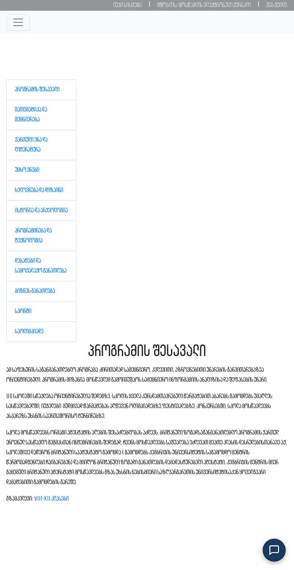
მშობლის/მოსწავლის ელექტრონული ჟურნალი (204, 5)
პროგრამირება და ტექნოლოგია (33, 236)
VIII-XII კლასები (51, 499)
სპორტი (23, 311)
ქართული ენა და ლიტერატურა (31, 145)
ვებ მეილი (276, 5)
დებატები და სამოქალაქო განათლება (40, 266)
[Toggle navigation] (18, 22)
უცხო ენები (27, 170)
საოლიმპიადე (29, 331)
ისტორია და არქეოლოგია (41, 210)
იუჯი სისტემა (127, 5)
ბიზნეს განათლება (35, 291)
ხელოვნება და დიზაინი (39, 190)
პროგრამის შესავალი (37, 89)
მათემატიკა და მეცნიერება (31, 115)
